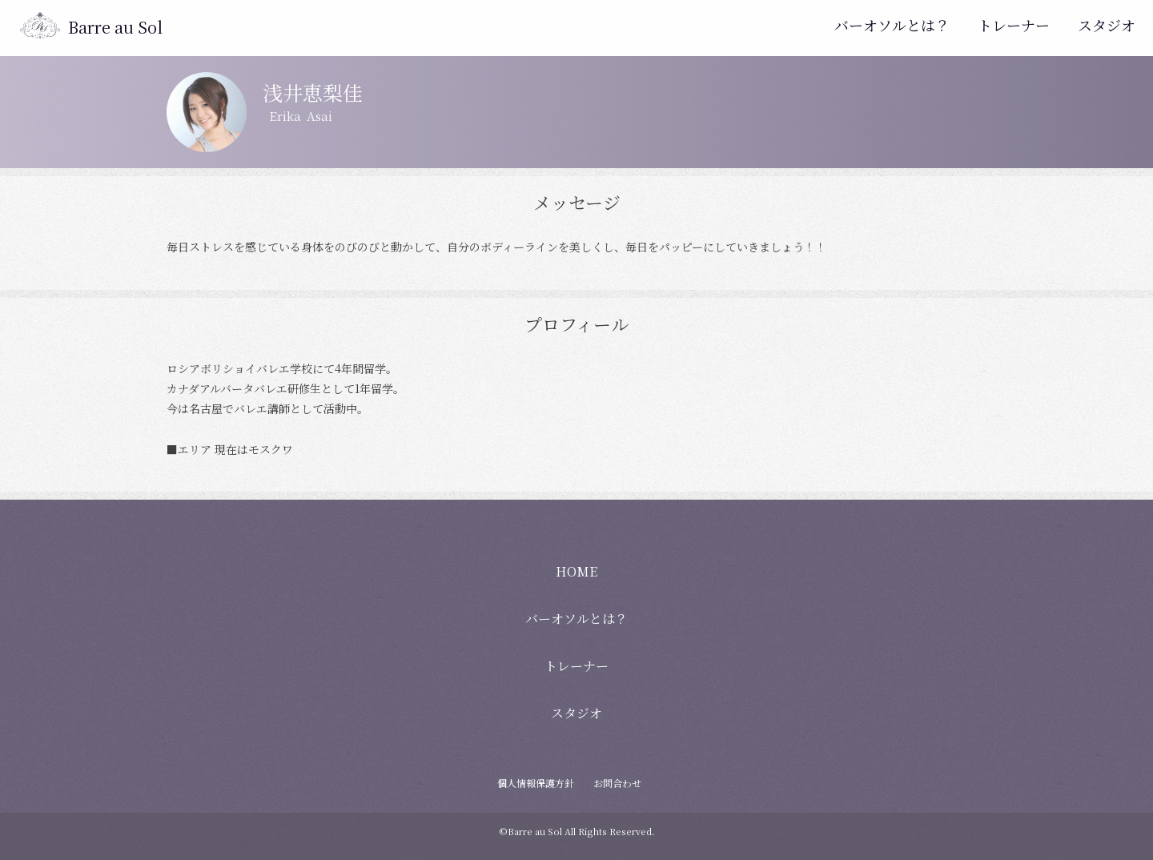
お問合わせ (617, 783)
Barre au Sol (115, 26)
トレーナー (1014, 24)
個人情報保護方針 (535, 783)
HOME (576, 571)
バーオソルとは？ (892, 24)
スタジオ (1106, 24)
